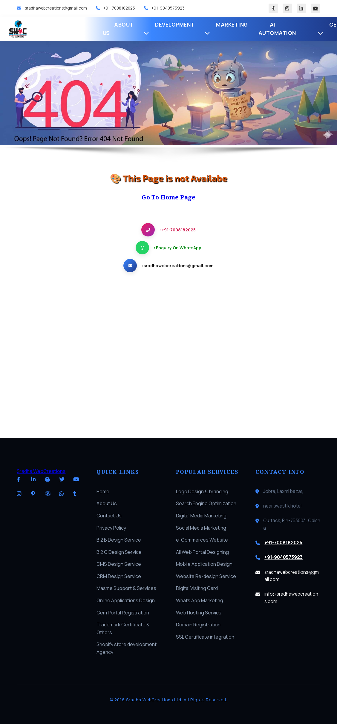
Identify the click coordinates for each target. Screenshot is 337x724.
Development (119, 28)
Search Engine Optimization (206, 503)
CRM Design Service (118, 576)
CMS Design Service (118, 564)
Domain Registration (198, 624)
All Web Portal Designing (202, 552)
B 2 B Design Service (118, 540)
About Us (85, 29)
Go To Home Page (168, 197)
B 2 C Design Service (119, 552)
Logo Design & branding (202, 491)
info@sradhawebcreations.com (291, 597)
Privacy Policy (111, 528)
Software (285, 29)
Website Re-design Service (206, 576)
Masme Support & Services (126, 588)
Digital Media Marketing (201, 515)
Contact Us (109, 515)
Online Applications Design (125, 600)
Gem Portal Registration (122, 612)
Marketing (160, 28)
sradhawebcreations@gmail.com (55, 8)
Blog (314, 29)
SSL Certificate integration (205, 637)
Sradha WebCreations (41, 471)
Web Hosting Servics (198, 612)
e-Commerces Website (202, 540)
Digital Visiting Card (197, 588)
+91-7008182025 (119, 8)
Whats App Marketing (199, 600)
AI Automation (198, 29)
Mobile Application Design (204, 564)
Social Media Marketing (201, 528)
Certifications (243, 28)
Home (60, 29)
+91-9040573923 (168, 8)
